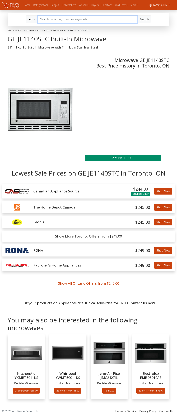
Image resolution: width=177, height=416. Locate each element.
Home (27, 5)
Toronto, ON (158, 5)
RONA (38, 250)
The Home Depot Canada (54, 207)
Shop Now (163, 191)
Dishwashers (69, 5)
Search (144, 19)
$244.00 (140, 189)
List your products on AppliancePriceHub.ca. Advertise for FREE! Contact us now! (88, 303)
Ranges (55, 5)
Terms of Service (126, 411)
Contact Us (166, 411)
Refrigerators (40, 5)
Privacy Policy (148, 411)
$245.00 (142, 207)
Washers (83, 5)
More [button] (133, 5)
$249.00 (142, 250)
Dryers (95, 5)
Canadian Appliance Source (56, 191)
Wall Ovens (121, 5)
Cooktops (106, 5)
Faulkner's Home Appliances (57, 265)
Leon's (38, 222)
